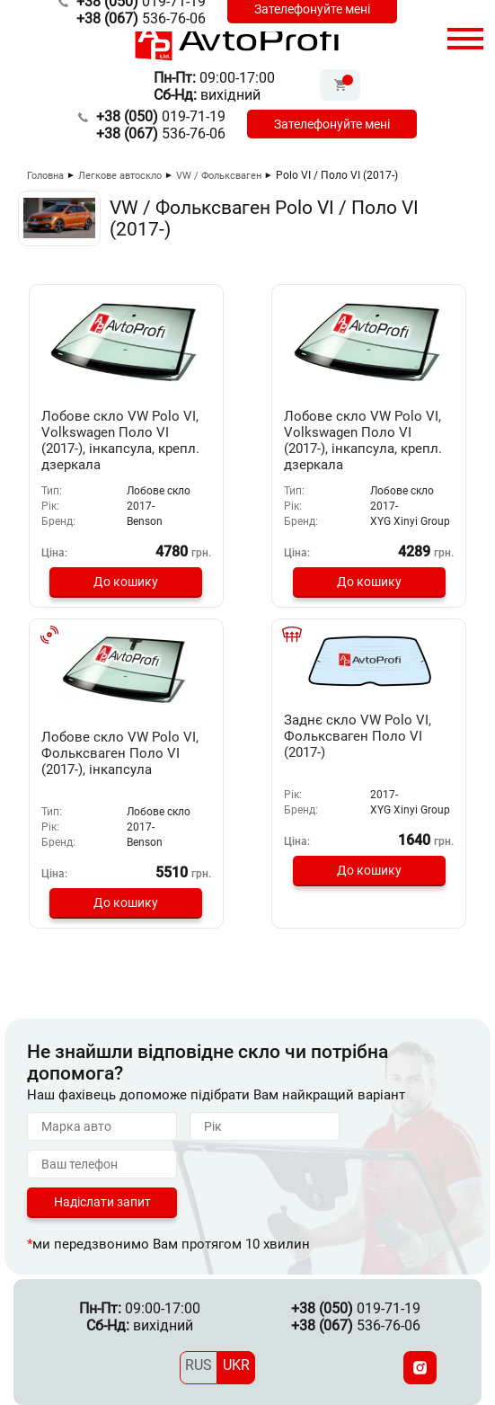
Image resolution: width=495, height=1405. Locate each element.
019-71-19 (160, 116)
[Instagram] (420, 1367)
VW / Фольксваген (218, 176)
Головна (45, 176)
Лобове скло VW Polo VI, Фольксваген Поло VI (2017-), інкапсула (120, 753)
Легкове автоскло (120, 176)
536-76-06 (141, 18)
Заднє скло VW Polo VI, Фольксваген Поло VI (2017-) (357, 736)
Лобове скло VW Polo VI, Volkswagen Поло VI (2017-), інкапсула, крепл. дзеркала (120, 440)
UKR (236, 1365)
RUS (198, 1365)
